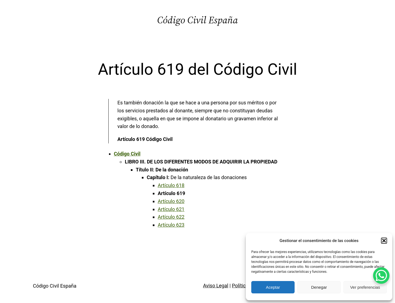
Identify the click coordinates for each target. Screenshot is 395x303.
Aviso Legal (215, 285)
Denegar (319, 287)
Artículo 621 (171, 209)
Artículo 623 (171, 225)
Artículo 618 (171, 185)
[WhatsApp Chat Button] (381, 275)
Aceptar (273, 287)
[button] (384, 240)
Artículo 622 (171, 217)
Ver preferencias (365, 287)
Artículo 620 (171, 201)
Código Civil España (197, 20)
